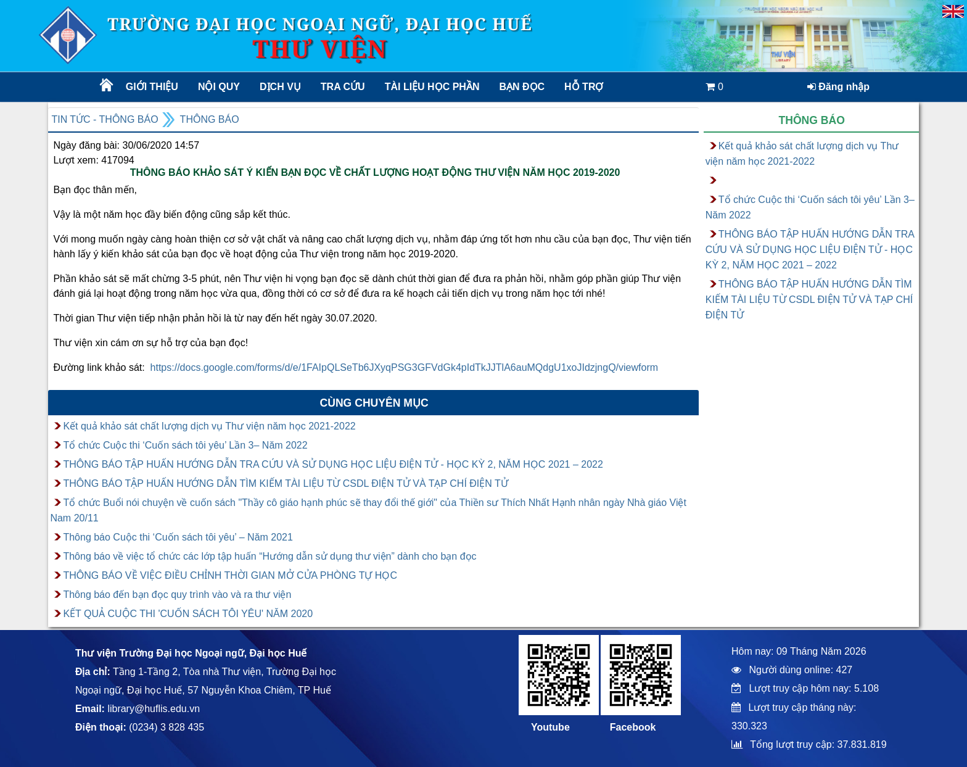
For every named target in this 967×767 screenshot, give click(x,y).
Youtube (550, 727)
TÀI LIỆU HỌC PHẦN (431, 86)
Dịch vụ (280, 86)
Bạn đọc (522, 86)
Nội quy (219, 86)
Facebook (633, 727)
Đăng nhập (838, 86)
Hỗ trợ (583, 86)
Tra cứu (343, 86)
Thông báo (209, 119)
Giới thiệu (152, 86)
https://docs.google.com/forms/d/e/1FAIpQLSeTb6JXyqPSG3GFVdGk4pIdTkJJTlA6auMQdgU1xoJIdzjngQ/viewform (404, 367)
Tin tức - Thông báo (104, 119)
